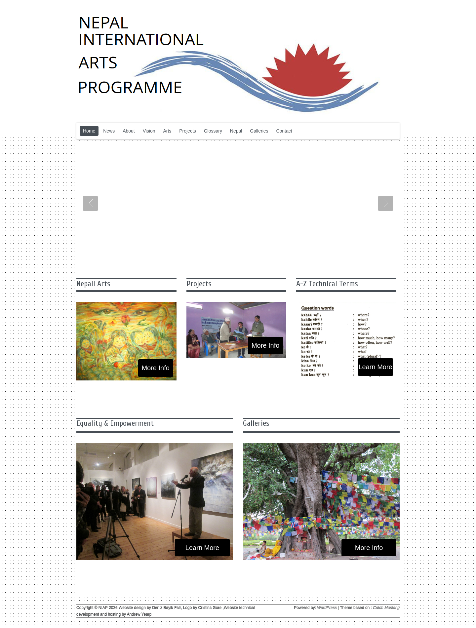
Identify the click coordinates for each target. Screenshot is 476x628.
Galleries (259, 131)
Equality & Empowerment (115, 423)
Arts (167, 131)
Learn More (375, 367)
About (129, 131)
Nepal (236, 131)
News (109, 131)
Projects (187, 131)
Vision (149, 131)
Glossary (213, 131)
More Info (155, 368)
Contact (284, 131)
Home (89, 131)
